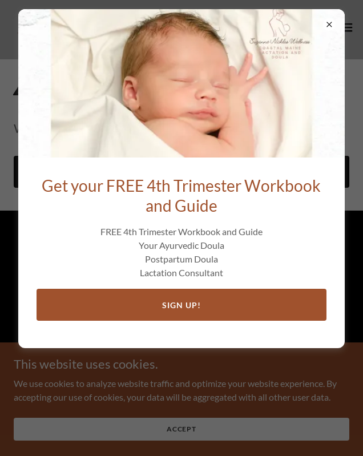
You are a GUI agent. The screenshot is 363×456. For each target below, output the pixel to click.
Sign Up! (181, 305)
